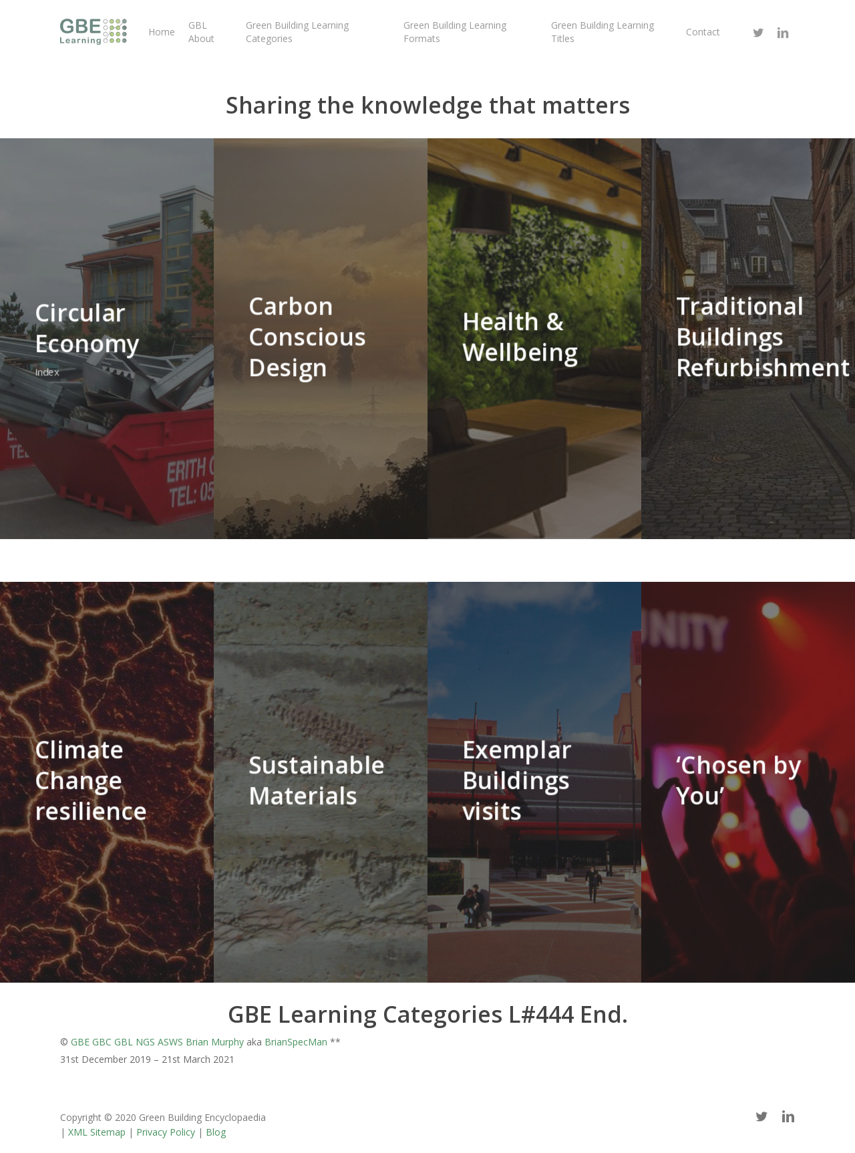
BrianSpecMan (296, 1041)
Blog (216, 1132)
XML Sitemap (97, 1132)
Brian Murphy (215, 1041)
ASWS (170, 1041)
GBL (123, 1041)
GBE (80, 1041)
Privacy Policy (165, 1132)
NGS (145, 1041)
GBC (102, 1041)
